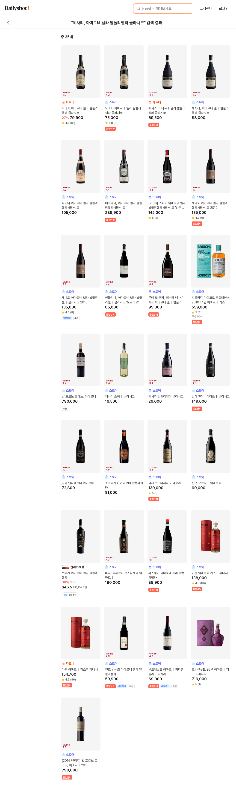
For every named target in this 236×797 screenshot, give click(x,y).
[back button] (8, 22)
